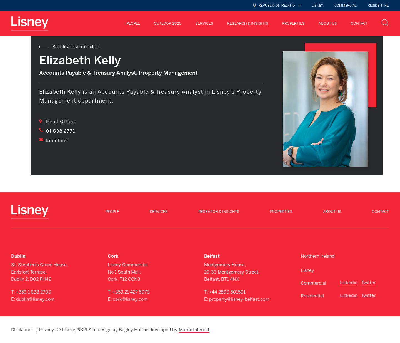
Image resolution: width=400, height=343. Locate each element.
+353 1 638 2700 (33, 292)
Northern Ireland (318, 256)
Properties (293, 23)
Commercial (345, 6)
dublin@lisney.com (35, 299)
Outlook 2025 (167, 23)
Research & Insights (247, 23)
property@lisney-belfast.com (239, 299)
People (133, 23)
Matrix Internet (194, 329)
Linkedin (349, 282)
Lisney (317, 6)
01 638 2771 (60, 131)
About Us (328, 23)
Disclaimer (22, 329)
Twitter (368, 282)
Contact (359, 23)
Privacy (46, 329)
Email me (57, 140)
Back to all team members (76, 46)
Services (204, 23)
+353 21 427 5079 (131, 292)
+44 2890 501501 (227, 292)
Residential (378, 6)
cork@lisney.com (130, 299)
